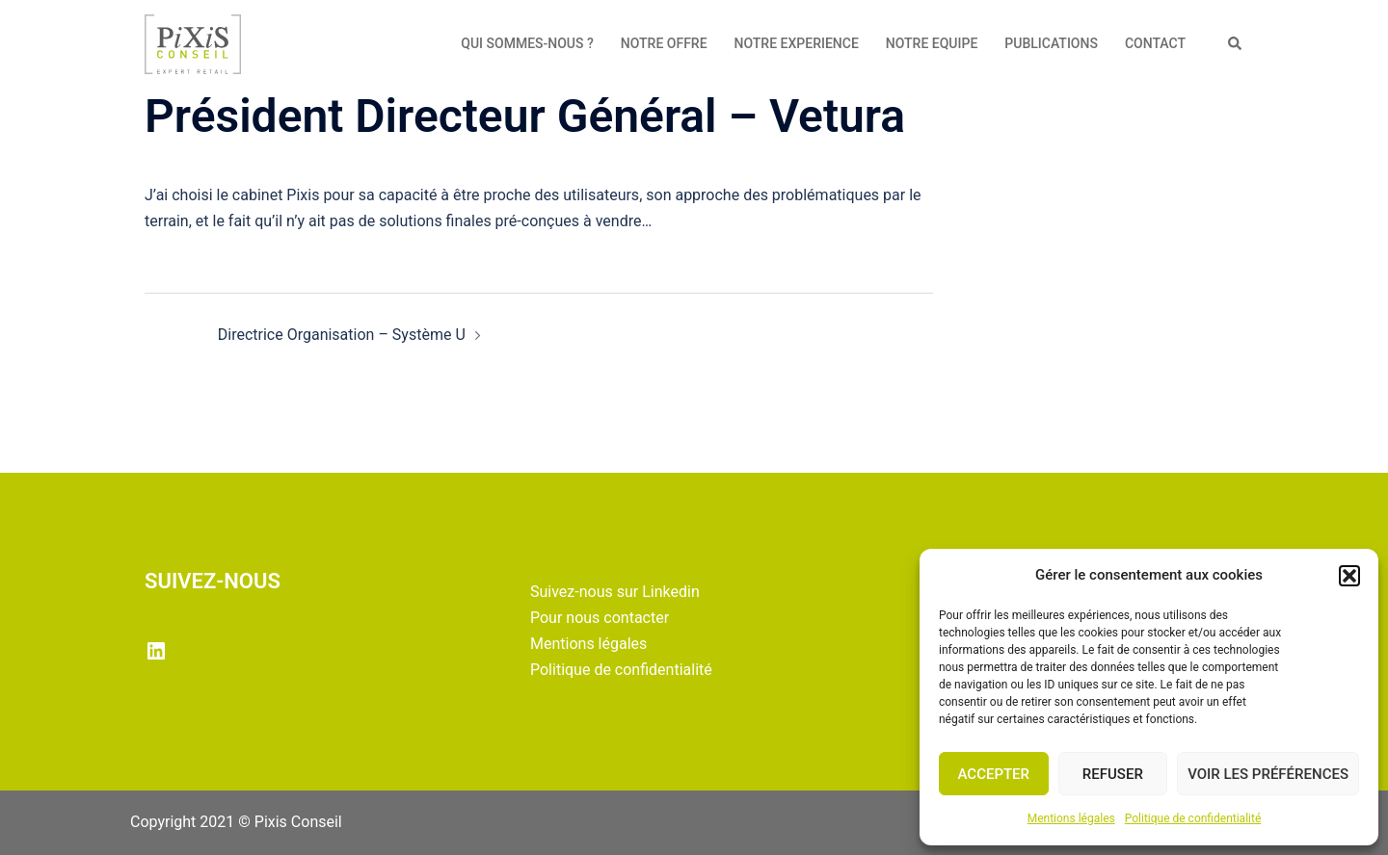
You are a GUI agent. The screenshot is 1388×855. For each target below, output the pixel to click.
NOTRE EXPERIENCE (796, 43)
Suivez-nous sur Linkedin (615, 592)
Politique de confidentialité (1193, 818)
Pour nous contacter (599, 618)
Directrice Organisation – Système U (342, 334)
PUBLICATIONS (1051, 43)
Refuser (1112, 774)
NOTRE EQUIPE (932, 43)
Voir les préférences (1268, 774)
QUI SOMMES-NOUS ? (527, 43)
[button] (1349, 575)
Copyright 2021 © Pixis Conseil (236, 822)
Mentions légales (1071, 818)
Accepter (994, 774)
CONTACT (1155, 43)
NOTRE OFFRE (664, 43)
